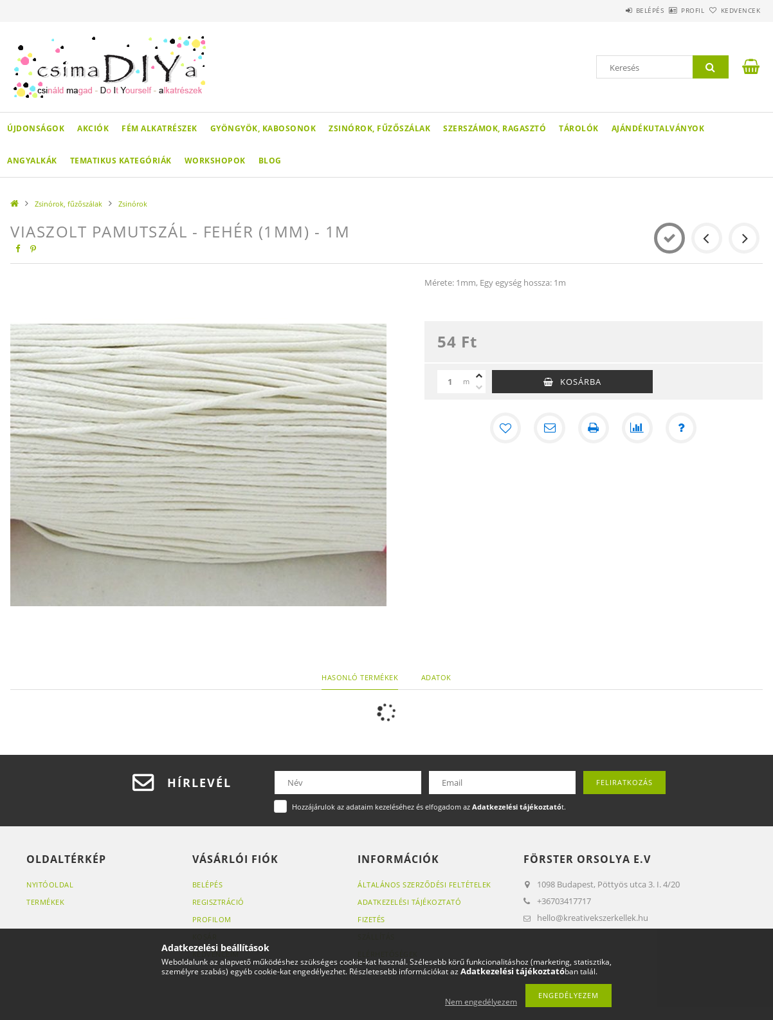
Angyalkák (32, 160)
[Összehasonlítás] (637, 428)
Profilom (212, 919)
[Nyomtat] (593, 428)
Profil (671, 10)
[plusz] (479, 376)
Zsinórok (132, 204)
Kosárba (580, 381)
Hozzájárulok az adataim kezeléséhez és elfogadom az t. (429, 806)
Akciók (93, 128)
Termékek (45, 902)
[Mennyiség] (450, 381)
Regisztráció (218, 902)
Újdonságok (35, 128)
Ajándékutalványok (658, 128)
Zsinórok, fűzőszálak (379, 128)
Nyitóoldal (49, 884)
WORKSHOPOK (215, 160)
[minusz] (479, 387)
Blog (270, 160)
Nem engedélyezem (481, 1001)
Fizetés (371, 919)
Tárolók (579, 128)
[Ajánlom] (549, 428)
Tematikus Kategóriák (121, 160)
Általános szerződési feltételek (424, 884)
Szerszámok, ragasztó (494, 128)
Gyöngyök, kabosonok (263, 128)
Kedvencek (734, 10)
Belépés (614, 10)
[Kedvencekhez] (506, 428)
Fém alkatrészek (159, 128)
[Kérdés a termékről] (681, 428)
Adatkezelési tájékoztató (409, 902)
